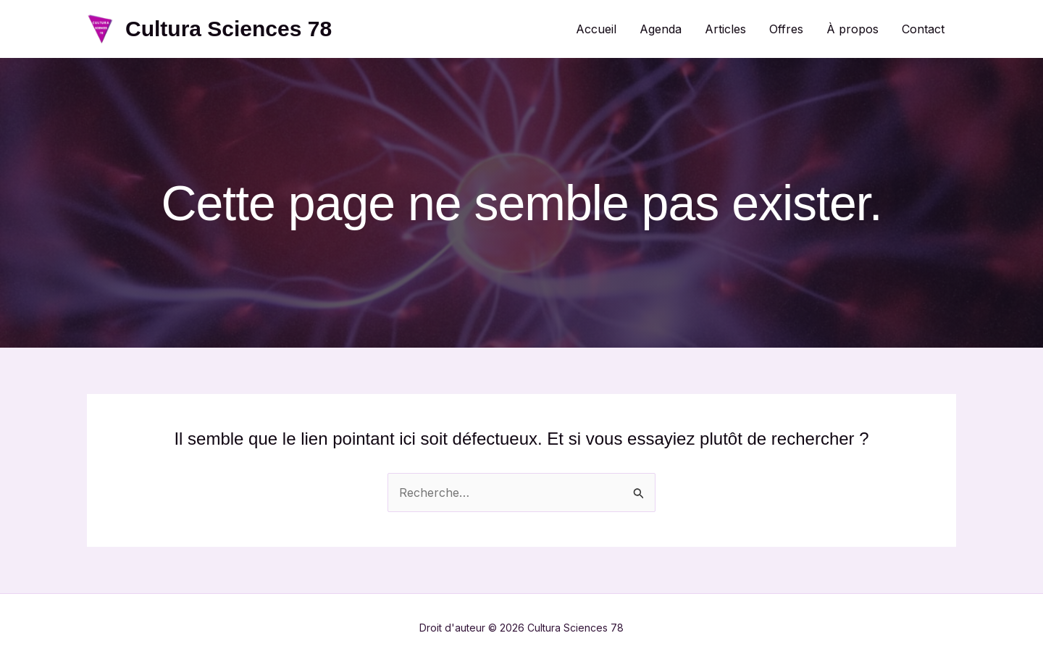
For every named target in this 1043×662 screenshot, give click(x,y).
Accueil (596, 29)
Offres (786, 29)
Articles (725, 29)
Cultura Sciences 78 (228, 29)
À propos (852, 29)
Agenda (661, 29)
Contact (923, 29)
